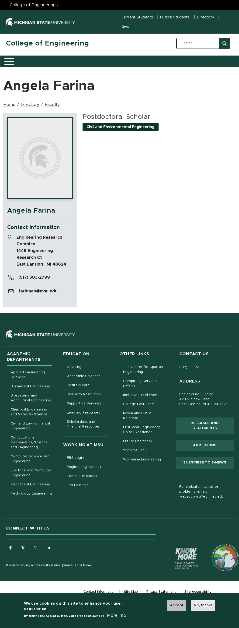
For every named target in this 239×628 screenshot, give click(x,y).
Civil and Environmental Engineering (30, 429)
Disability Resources (87, 397)
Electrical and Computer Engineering (31, 476)
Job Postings (87, 488)
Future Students (175, 17)
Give (125, 26)
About (16, 62)
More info (116, 616)
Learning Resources (87, 415)
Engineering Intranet (87, 469)
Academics (41, 62)
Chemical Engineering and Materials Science (29, 415)
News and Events (169, 62)
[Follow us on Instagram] (36, 551)
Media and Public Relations (137, 419)
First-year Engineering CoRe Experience (142, 433)
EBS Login (87, 460)
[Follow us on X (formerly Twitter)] (23, 551)
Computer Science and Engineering (30, 462)
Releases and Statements (212, 429)
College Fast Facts (144, 407)
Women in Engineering (142, 462)
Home (9, 108)
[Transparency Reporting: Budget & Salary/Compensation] (216, 552)
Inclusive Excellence (140, 398)
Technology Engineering (31, 496)
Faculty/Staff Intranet (214, 62)
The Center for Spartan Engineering (144, 372)
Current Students (137, 17)
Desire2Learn (87, 388)
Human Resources (87, 479)
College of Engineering (47, 43)
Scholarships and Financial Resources (83, 427)
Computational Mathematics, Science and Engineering (31, 445)
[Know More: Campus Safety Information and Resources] (178, 552)
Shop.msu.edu (144, 453)
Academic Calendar (87, 379)
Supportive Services (87, 406)
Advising (74, 370)
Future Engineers (137, 444)
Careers (122, 62)
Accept (176, 605)
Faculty (52, 108)
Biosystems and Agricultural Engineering (31, 401)
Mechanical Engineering (30, 487)
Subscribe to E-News (208, 465)
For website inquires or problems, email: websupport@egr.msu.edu (201, 494)
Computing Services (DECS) (144, 386)
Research (97, 62)
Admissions (70, 62)
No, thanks (203, 605)
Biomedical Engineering (30, 389)
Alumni (144, 62)
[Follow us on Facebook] (10, 551)
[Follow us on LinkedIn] (49, 551)
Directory (205, 17)
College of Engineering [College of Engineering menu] (33, 5)
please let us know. (77, 569)
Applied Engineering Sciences (28, 378)
